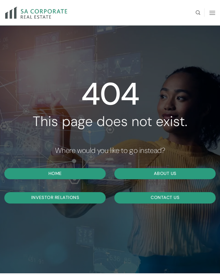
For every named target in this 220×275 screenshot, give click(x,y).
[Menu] (212, 13)
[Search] (198, 12)
